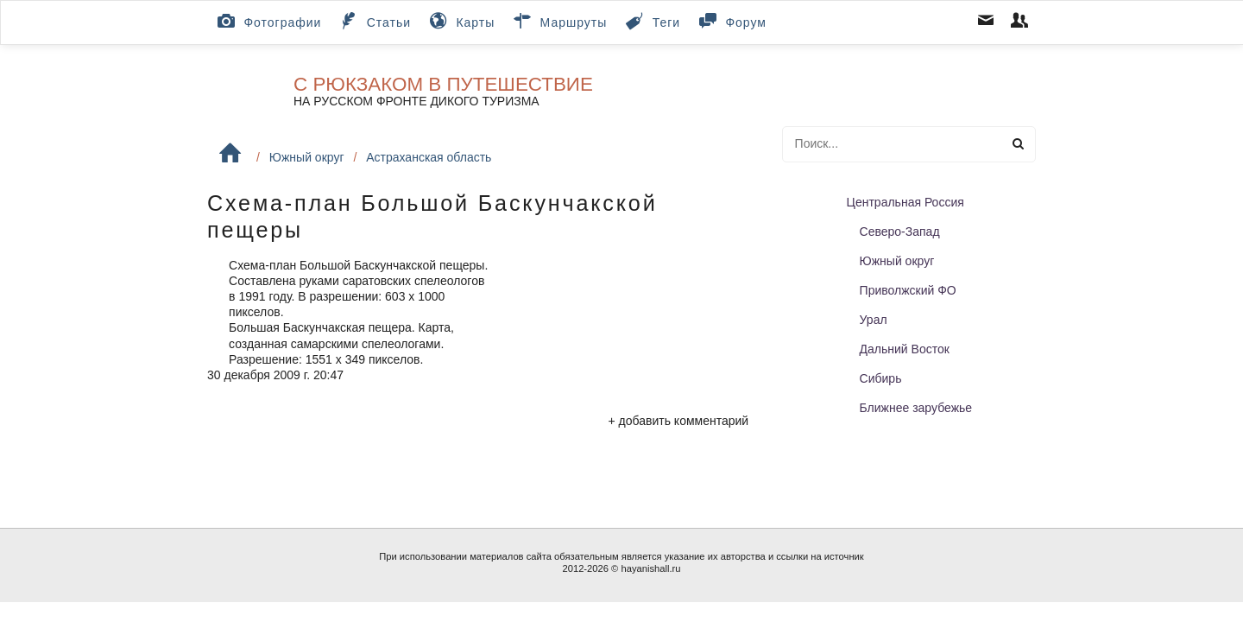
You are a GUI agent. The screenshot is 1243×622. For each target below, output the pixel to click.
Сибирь (881, 378)
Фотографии (267, 20)
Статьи (374, 20)
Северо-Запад (900, 231)
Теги (651, 20)
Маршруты (558, 20)
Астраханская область (428, 157)
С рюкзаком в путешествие (443, 84)
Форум (731, 20)
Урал (873, 320)
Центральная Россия (905, 202)
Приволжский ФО (908, 290)
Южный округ (306, 157)
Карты (460, 20)
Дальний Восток (905, 349)
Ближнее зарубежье (916, 408)
